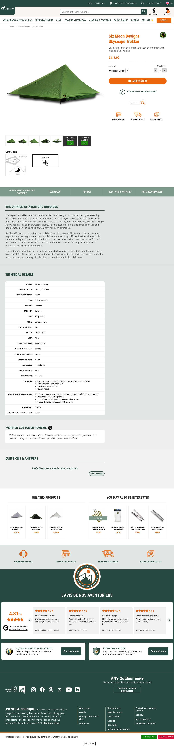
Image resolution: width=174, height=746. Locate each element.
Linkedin (77, 689)
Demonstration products (118, 729)
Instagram (33, 689)
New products (113, 708)
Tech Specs (54, 191)
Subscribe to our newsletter (127, 689)
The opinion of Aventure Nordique (22, 191)
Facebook (42, 689)
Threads (51, 689)
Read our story (51, 723)
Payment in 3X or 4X (66, 561)
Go (144, 12)
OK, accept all (149, 737)
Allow (70, 143)
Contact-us (84, 723)
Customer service (23, 561)
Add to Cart (139, 81)
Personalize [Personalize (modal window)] (89, 743)
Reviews (87, 191)
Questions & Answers (119, 191)
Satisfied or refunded (145, 723)
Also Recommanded (152, 191)
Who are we (84, 708)
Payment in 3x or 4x (118, 119)
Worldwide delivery (137, 119)
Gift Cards (112, 725)
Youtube (69, 689)
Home (12, 26)
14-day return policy (157, 119)
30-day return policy (150, 561)
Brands (82, 712)
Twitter (60, 689)
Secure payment (143, 719)
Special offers (113, 716)
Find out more (71, 651)
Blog (16, 689)
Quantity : (162, 66)
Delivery (139, 715)
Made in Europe (114, 712)
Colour (112, 66)
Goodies (111, 720)
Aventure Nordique (20, 709)
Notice (45, 157)
